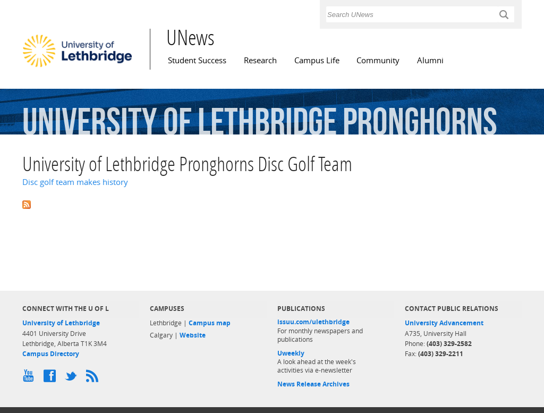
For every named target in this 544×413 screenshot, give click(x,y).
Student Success (197, 60)
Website (193, 335)
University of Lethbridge (61, 323)
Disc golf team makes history (75, 182)
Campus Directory (50, 354)
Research (260, 60)
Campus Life (316, 60)
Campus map (210, 323)
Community (378, 60)
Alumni (430, 60)
